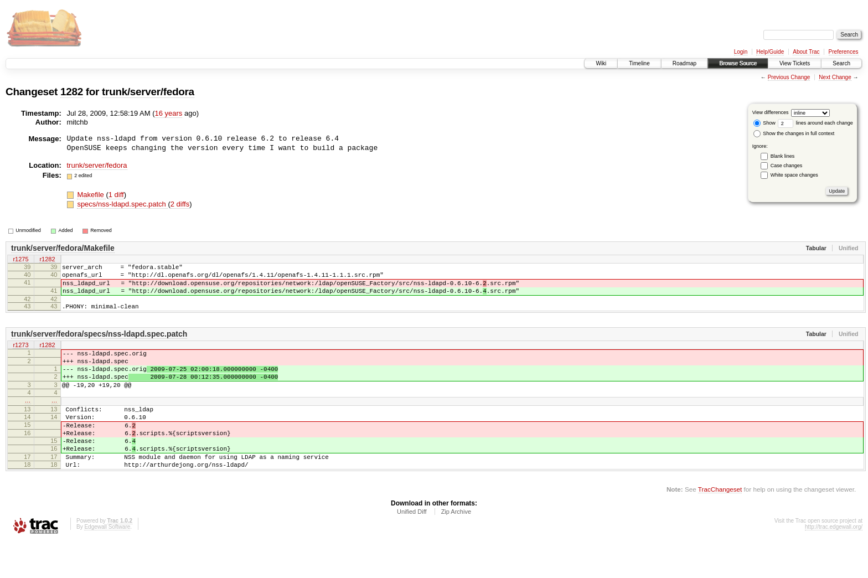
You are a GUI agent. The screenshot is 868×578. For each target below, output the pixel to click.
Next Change (835, 77)
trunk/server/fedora (148, 91)
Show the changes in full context (794, 133)
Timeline (639, 63)
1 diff (116, 194)
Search (841, 63)
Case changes (787, 165)
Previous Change (789, 77)
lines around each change (815, 123)
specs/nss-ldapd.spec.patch (122, 204)
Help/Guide (770, 52)
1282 (71, 91)
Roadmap (684, 63)
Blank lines (783, 156)
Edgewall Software (107, 563)
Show (764, 123)
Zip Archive (456, 548)
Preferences (844, 52)
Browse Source (738, 63)
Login (740, 52)
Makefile (91, 194)
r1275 (20, 259)
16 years (169, 113)
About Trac (806, 52)
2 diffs (179, 204)
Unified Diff (412, 548)
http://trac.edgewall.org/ (833, 563)
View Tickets (794, 63)
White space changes (794, 175)
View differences (770, 112)
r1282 (47, 259)
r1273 (20, 355)
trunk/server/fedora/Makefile (63, 248)
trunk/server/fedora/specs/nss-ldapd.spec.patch (99, 343)
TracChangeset (720, 525)
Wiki (601, 63)
